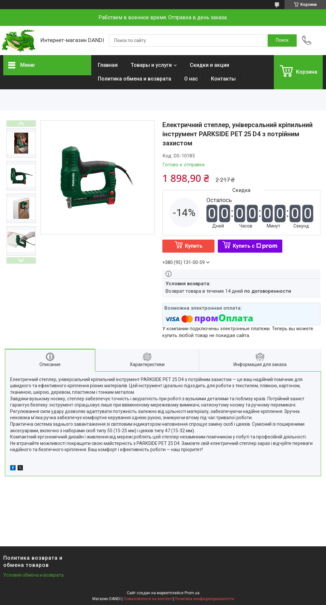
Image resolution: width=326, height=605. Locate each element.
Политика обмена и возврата (134, 79)
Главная (108, 65)
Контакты (223, 79)
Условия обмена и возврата (33, 575)
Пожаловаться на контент (148, 599)
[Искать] (282, 40)
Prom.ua (192, 593)
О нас (191, 79)
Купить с (255, 246)
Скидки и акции (209, 65)
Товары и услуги (151, 65)
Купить (193, 246)
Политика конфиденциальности (204, 599)
